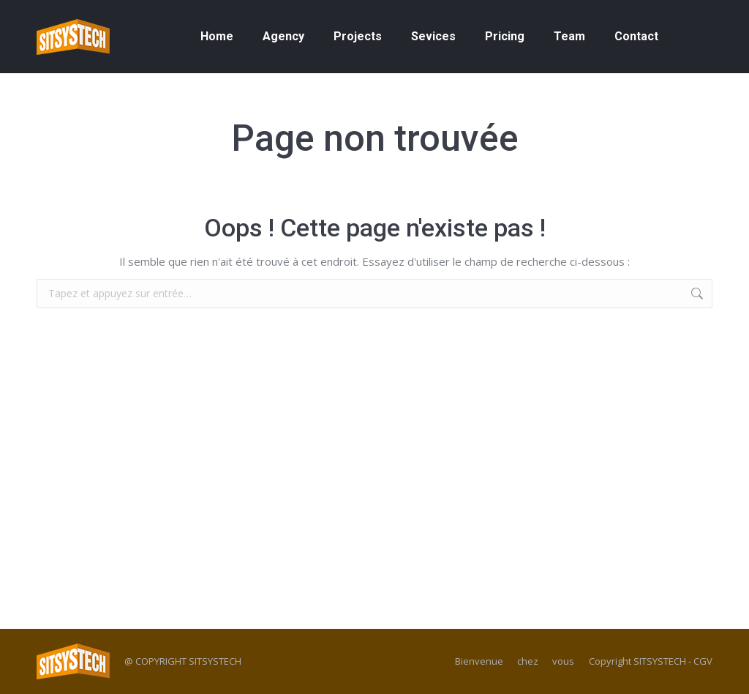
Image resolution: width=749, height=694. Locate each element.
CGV (702, 661)
